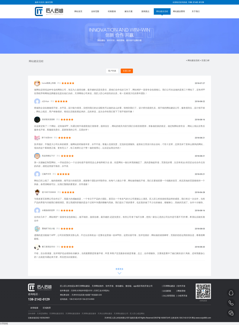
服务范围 (49, 2)
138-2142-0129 (196, 2)
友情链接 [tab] (34, 308)
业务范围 (95, 11)
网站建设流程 (162, 11)
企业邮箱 (167, 291)
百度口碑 (205, 60)
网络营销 (181, 291)
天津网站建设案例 (72, 313)
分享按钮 (4, 323)
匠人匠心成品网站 (137, 313)
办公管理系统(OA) (169, 296)
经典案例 (112, 11)
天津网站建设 (169, 286)
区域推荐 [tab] (47, 308)
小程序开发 (182, 296)
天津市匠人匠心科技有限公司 (116, 318)
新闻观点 (145, 11)
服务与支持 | (40, 2)
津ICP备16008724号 (162, 318)
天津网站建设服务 (89, 313)
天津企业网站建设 (105, 313)
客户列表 (112, 71)
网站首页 (78, 11)
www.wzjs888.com (203, 318)
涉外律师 (31, 313)
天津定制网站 (42, 313)
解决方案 (129, 11)
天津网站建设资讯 (56, 313)
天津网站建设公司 (121, 313)
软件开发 (181, 286)
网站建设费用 (179, 11)
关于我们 (196, 11)
